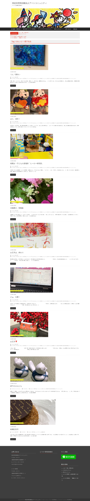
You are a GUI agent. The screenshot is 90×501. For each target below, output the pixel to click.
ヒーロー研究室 (39, 78)
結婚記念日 (14, 429)
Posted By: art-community (15, 388)
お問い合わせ (68, 29)
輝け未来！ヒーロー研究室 (29, 29)
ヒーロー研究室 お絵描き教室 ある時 (18, 36)
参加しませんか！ (58, 29)
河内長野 (60, 78)
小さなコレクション (22, 33)
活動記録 (75, 29)
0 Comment (24, 388)
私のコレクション (13, 35)
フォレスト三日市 (46, 78)
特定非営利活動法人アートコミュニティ (29, 3)
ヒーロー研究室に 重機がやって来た (18, 37)
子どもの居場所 (52, 78)
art (11, 78)
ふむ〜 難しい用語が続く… (23, 32)
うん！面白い (15, 74)
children (14, 78)
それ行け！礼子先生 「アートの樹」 (17, 68)
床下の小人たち (16, 386)
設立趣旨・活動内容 (15, 29)
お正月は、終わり (17, 252)
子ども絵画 (57, 78)
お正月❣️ (13, 342)
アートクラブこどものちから (44, 29)
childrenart (17, 78)
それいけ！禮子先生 (23, 78)
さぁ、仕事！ (15, 297)
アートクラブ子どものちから (32, 78)
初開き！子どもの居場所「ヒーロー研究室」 (27, 163)
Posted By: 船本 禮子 (14, 77)
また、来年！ (15, 119)
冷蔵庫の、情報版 (16, 208)
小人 (44, 388)
